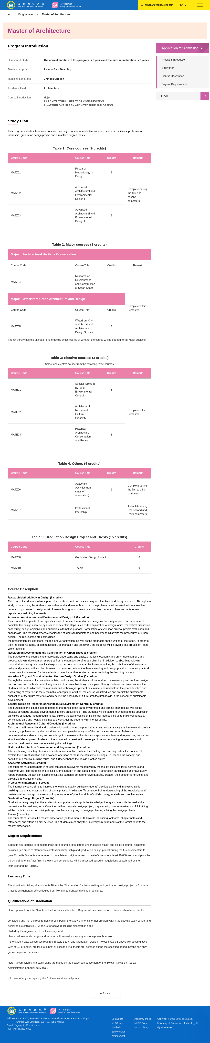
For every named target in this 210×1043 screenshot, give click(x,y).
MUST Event (141, 1023)
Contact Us (117, 1019)
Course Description (173, 76)
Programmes (25, 14)
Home (6, 14)
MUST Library (142, 1027)
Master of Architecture (56, 14)
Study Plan (168, 67)
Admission (117, 1027)
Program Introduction (174, 59)
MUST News (118, 1023)
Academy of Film (143, 1019)
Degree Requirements (175, 84)
